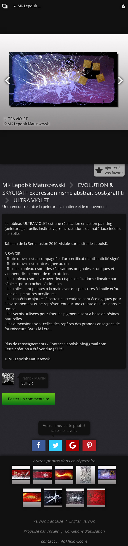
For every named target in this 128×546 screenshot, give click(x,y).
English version (82, 521)
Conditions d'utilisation (85, 531)
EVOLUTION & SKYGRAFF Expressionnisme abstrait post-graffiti (63, 188)
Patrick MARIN (33, 378)
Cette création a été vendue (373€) (34, 348)
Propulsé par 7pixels (41, 531)
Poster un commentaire (28, 398)
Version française (48, 521)
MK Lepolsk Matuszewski (29, 5)
